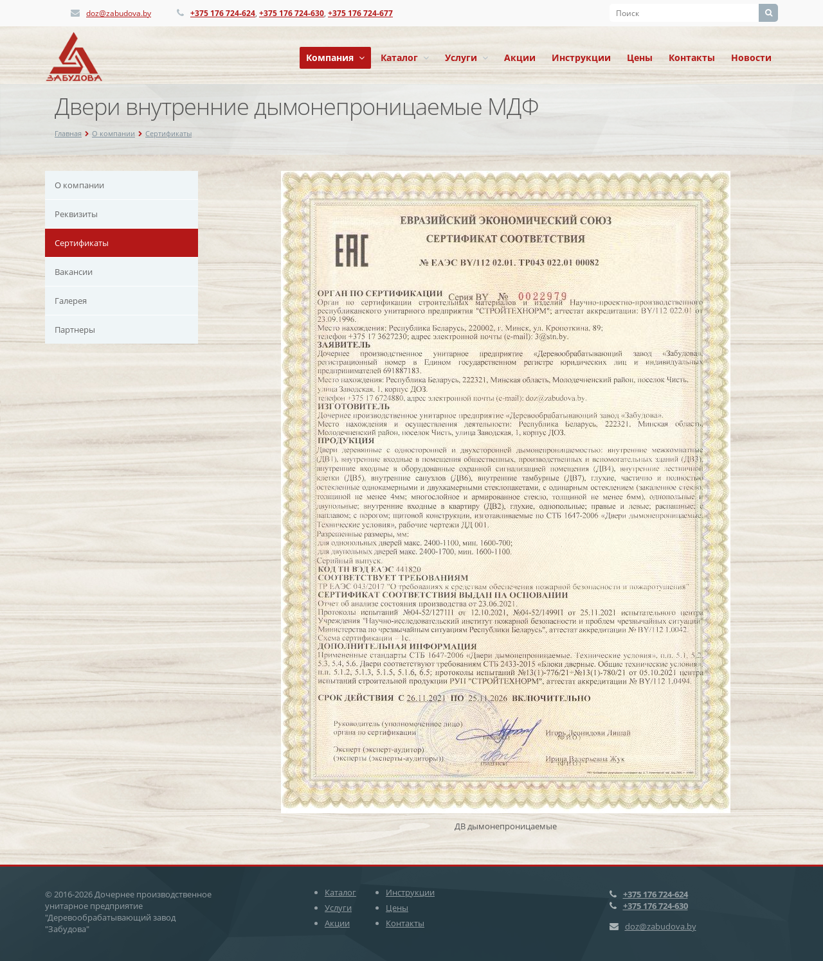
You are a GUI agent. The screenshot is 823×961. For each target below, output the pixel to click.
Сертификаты (168, 133)
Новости (751, 57)
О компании (113, 133)
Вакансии (74, 272)
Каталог (405, 57)
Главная (68, 133)
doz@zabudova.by (118, 13)
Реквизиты (76, 214)
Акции (520, 57)
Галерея (71, 300)
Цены (640, 57)
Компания (335, 57)
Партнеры (75, 329)
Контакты (692, 57)
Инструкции (581, 57)
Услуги (466, 57)
